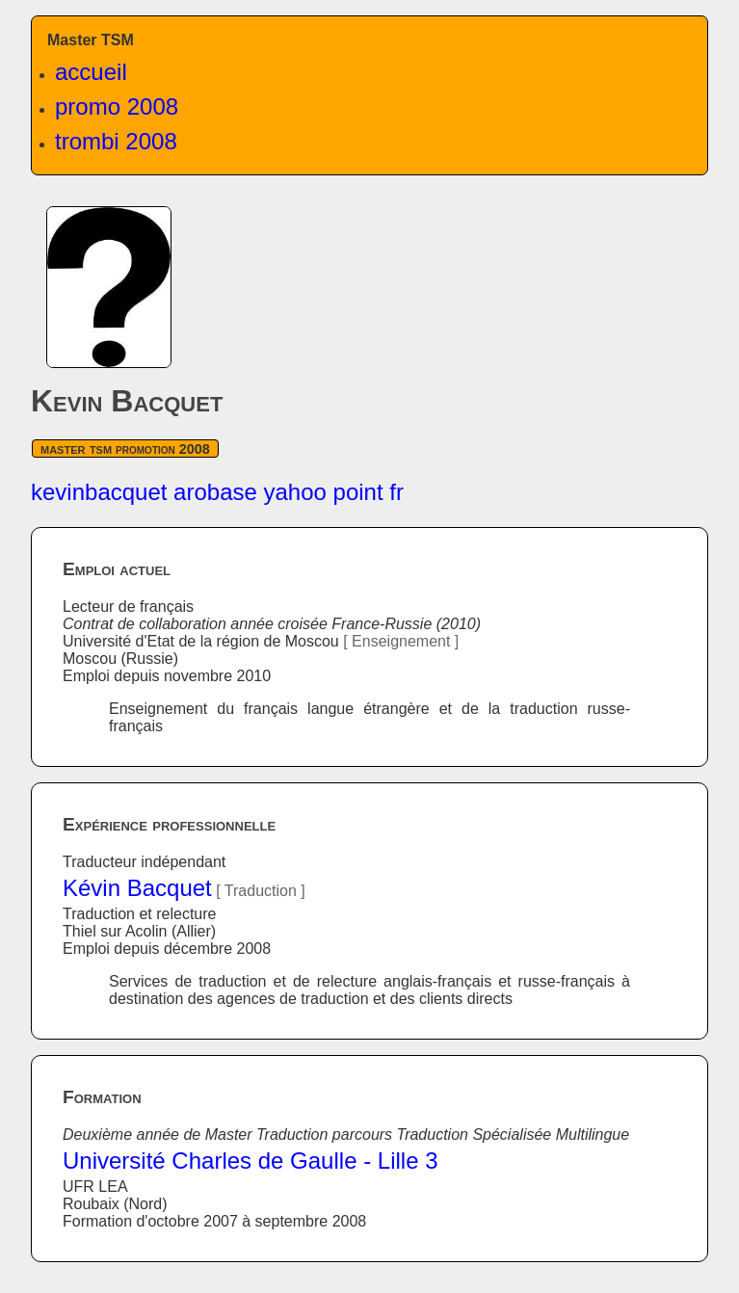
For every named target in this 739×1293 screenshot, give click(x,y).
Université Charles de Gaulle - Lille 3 (250, 1161)
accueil (91, 72)
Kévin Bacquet (137, 888)
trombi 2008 (116, 141)
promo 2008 (116, 106)
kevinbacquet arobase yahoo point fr (217, 492)
